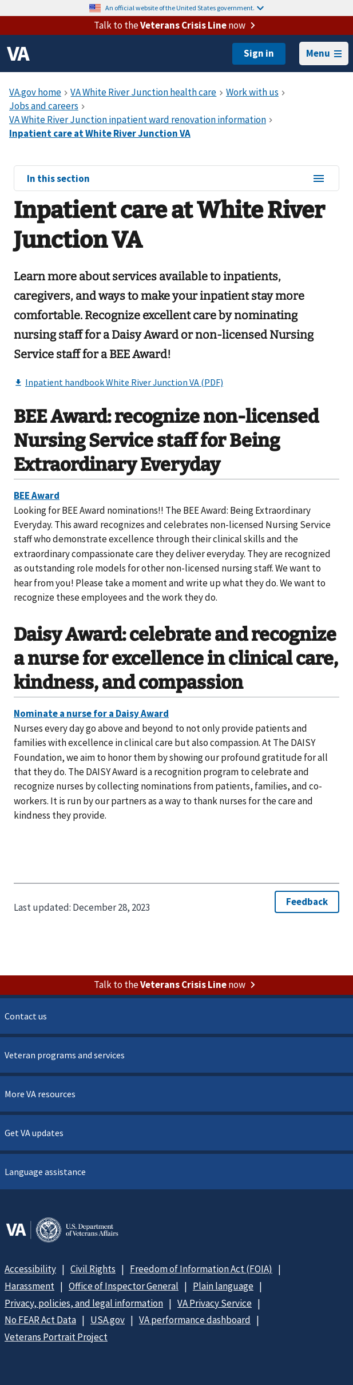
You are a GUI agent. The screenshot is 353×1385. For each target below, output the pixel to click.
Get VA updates (34, 1132)
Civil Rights (93, 1269)
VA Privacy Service (214, 1303)
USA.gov (107, 1319)
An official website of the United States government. (184, 7)
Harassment (29, 1286)
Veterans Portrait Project (56, 1337)
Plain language (223, 1286)
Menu (324, 53)
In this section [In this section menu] (176, 179)
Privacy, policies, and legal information (84, 1303)
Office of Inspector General (124, 1286)
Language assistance (45, 1171)
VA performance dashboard (195, 1319)
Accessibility (30, 1269)
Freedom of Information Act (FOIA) (201, 1269)
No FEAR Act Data (40, 1319)
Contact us (26, 1016)
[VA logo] (18, 54)
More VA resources (40, 1094)
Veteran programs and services (65, 1055)
